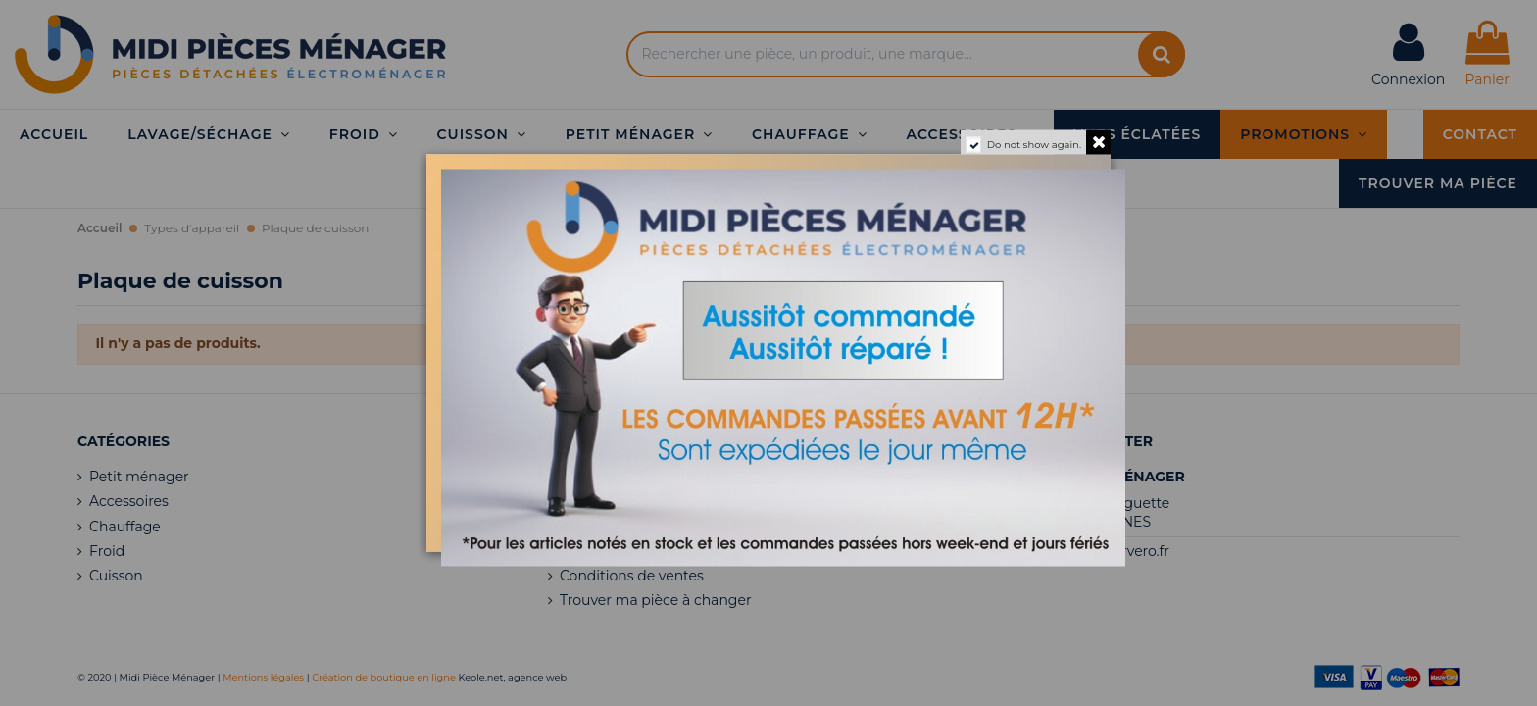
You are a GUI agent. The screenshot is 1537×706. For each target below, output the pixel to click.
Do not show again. (1034, 144)
